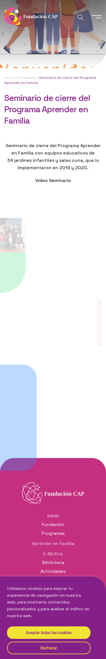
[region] (53, 618)
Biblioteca (53, 562)
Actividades (26, 77)
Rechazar (48, 648)
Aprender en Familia (53, 543)
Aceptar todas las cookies (49, 632)
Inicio (8, 77)
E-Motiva (53, 554)
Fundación (53, 524)
